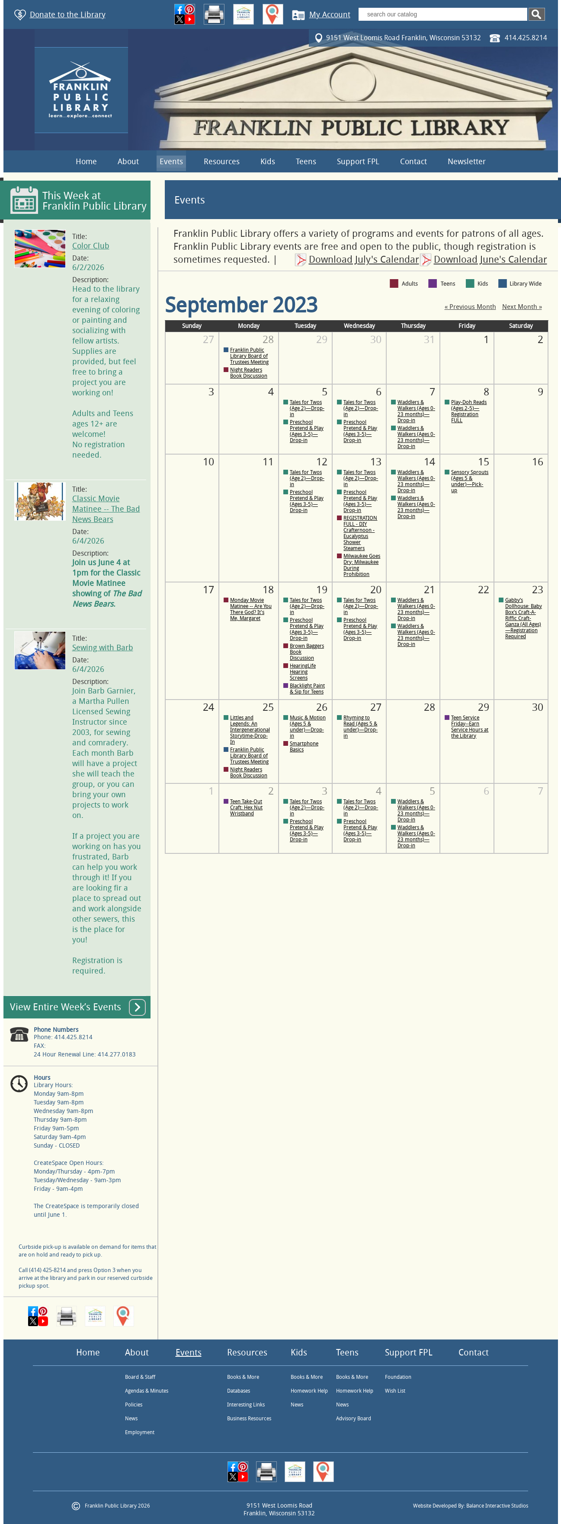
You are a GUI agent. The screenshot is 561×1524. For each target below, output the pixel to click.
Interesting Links (246, 1404)
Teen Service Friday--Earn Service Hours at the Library (469, 727)
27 (208, 340)
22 (483, 590)
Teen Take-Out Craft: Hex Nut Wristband (246, 808)
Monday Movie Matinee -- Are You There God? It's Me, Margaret (251, 609)
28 (429, 707)
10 (208, 462)
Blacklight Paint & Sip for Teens (307, 689)
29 (321, 340)
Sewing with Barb (102, 647)
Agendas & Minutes (146, 1391)
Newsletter (467, 161)
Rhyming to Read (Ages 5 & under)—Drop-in (360, 727)
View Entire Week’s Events (65, 1007)
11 (268, 462)
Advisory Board (353, 1418)
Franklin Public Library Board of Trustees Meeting (249, 356)
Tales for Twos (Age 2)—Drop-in (307, 408)
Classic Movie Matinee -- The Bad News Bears (106, 509)
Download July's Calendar (364, 259)
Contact (413, 161)
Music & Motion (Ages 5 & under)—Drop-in (308, 727)
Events (171, 161)
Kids (267, 161)
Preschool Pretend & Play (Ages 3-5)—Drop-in (307, 431)
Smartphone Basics (304, 747)
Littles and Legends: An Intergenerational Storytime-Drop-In (250, 730)
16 (537, 462)
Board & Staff (140, 1377)
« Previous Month (470, 307)
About (128, 161)
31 (429, 340)
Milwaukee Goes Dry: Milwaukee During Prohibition (361, 565)
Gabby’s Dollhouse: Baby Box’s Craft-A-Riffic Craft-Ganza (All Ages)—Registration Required (523, 618)
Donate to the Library (68, 14)
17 (208, 590)
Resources (222, 161)
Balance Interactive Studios (497, 1506)
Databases (238, 1391)
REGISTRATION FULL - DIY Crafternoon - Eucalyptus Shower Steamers (360, 533)
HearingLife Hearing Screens (303, 672)
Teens (306, 161)
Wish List (395, 1391)
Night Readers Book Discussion (248, 373)
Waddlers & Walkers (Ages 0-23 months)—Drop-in (416, 411)
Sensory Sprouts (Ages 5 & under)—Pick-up (469, 481)
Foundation (398, 1377)
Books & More (243, 1377)
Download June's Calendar (490, 259)
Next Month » (522, 307)
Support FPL (358, 161)
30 (375, 340)
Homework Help (309, 1391)
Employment (139, 1432)
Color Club (90, 246)
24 (208, 707)
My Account (329, 14)
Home (86, 161)
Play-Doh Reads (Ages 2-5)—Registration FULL (469, 411)
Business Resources (249, 1418)
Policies (133, 1404)
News (131, 1418)
